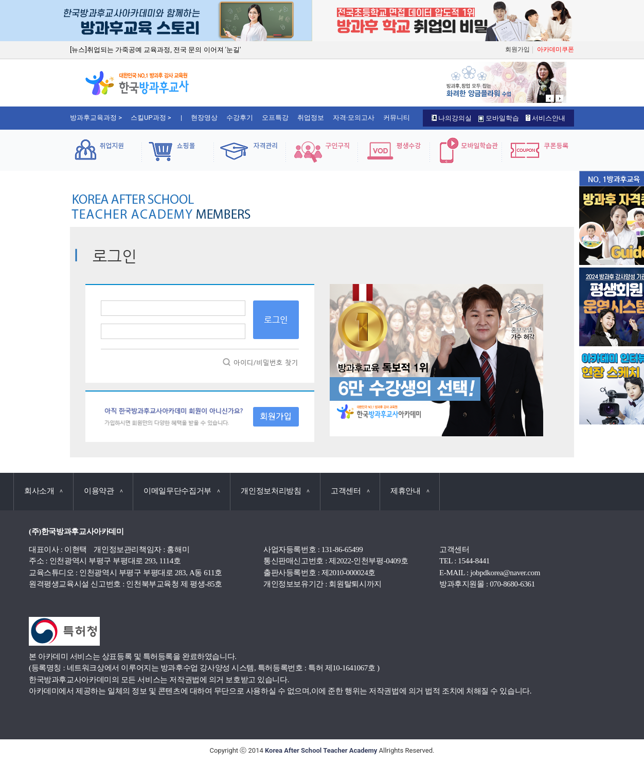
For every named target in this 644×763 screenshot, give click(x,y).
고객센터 (350, 491)
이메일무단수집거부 (182, 491)
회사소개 (43, 491)
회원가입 (517, 49)
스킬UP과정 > (151, 117)
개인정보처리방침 (275, 491)
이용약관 (103, 491)
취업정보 (310, 117)
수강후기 (239, 117)
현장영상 (204, 117)
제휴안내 (409, 491)
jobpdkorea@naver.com (505, 573)
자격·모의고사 (353, 117)
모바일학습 (498, 118)
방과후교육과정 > (96, 117)
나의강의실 (452, 118)
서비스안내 (545, 118)
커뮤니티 (396, 117)
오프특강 (275, 117)
